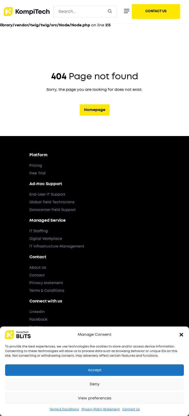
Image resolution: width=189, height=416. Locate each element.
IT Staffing (38, 231)
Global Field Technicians (51, 202)
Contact (37, 275)
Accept (94, 370)
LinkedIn (37, 312)
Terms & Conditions (64, 409)
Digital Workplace (45, 239)
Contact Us (131, 409)
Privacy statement (46, 283)
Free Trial (37, 173)
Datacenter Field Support (52, 210)
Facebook (38, 319)
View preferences (94, 398)
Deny (95, 384)
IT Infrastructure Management (56, 246)
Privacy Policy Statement (100, 409)
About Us (37, 267)
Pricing (35, 165)
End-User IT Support (47, 194)
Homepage (94, 110)
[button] (181, 334)
